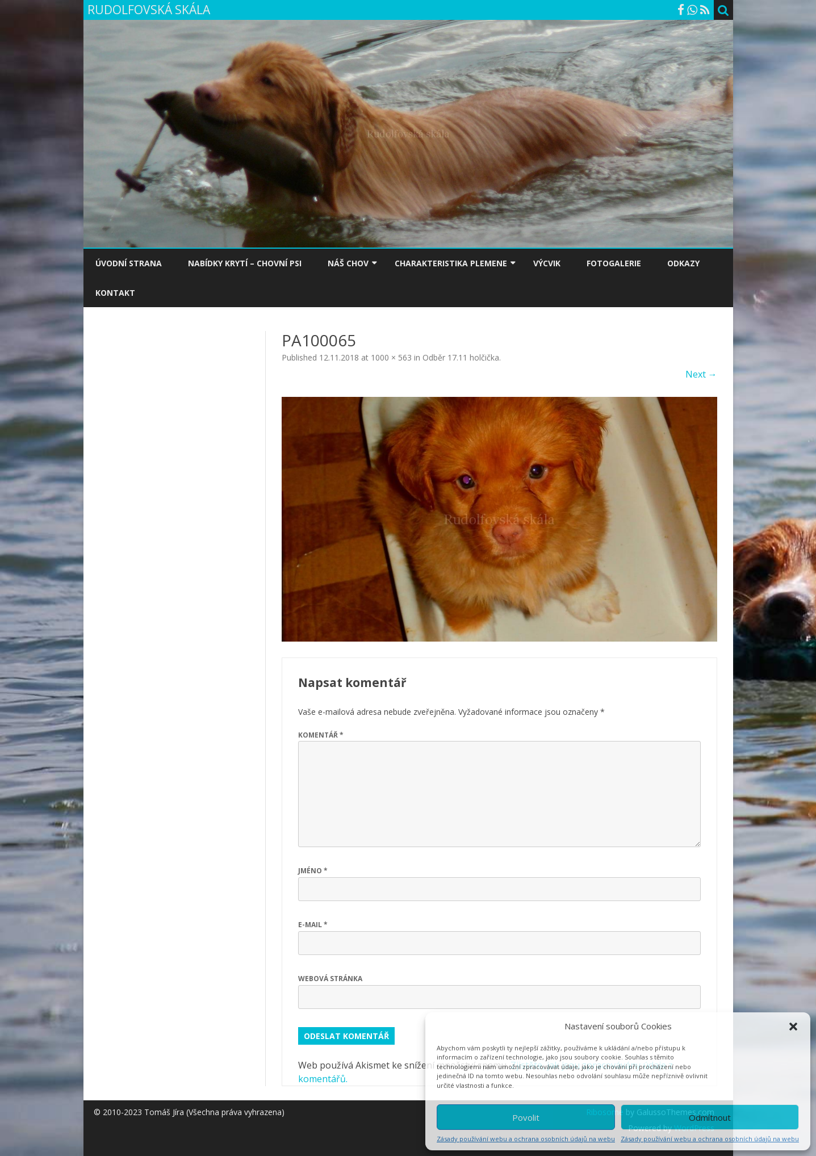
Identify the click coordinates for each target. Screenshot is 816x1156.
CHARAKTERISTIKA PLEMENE (451, 263)
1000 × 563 (391, 357)
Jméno (313, 871)
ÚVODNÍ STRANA (128, 263)
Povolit (525, 1117)
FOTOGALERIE (614, 263)
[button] (793, 1026)
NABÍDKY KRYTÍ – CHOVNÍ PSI (245, 263)
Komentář (321, 735)
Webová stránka (330, 978)
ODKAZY (683, 263)
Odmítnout (710, 1117)
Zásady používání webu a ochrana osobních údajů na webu (526, 1139)
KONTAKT (115, 292)
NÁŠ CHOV (348, 263)
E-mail (313, 924)
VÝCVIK (546, 263)
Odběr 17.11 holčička (460, 357)
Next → (701, 374)
